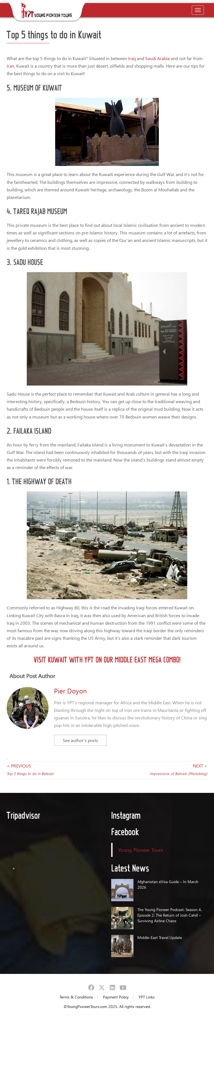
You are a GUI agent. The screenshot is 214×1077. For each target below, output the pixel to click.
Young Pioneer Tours (140, 849)
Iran (10, 66)
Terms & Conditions (76, 997)
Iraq (132, 58)
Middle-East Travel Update (159, 937)
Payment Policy (116, 997)
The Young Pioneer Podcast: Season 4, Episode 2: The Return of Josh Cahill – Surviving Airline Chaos (169, 915)
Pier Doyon (70, 690)
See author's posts (80, 740)
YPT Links (146, 997)
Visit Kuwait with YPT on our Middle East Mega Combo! (107, 659)
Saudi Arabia (157, 58)
